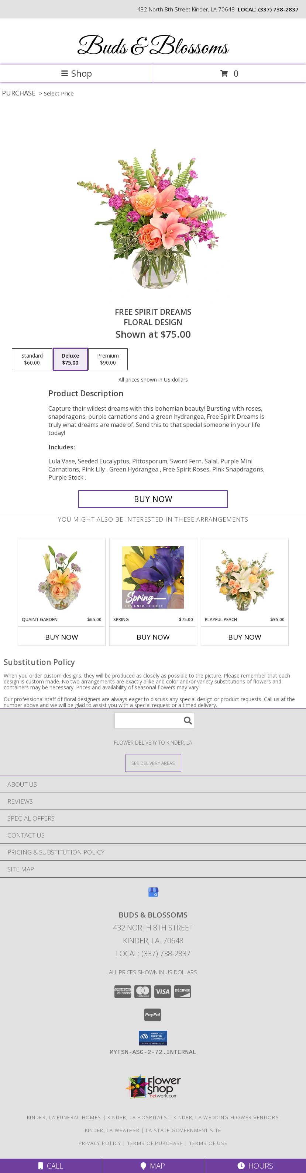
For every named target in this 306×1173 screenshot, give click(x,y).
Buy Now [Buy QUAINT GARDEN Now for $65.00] (61, 637)
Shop (76, 73)
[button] (153, 1038)
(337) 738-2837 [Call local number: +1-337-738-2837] (278, 9)
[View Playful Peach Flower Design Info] (244, 577)
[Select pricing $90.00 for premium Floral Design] (108, 359)
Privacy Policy (100, 1143)
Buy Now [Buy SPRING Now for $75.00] (153, 637)
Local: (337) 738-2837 (153, 953)
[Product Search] (154, 720)
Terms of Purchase (155, 1143)
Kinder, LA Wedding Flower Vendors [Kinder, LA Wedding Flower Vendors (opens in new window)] (226, 1117)
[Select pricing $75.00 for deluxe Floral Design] (70, 359)
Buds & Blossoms (152, 48)
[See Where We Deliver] (153, 762)
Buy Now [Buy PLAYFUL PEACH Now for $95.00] (244, 637)
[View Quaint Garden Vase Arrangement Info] (61, 577)
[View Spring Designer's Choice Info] (153, 577)
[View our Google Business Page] (153, 895)
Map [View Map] (153, 1166)
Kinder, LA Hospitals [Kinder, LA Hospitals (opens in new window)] (137, 1117)
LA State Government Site (183, 1130)
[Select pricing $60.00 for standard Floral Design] (32, 359)
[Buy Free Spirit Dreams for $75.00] (153, 499)
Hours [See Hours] (255, 1166)
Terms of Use (208, 1143)
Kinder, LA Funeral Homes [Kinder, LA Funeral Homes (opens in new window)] (64, 1117)
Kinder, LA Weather (112, 1130)
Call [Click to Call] (50, 1166)
